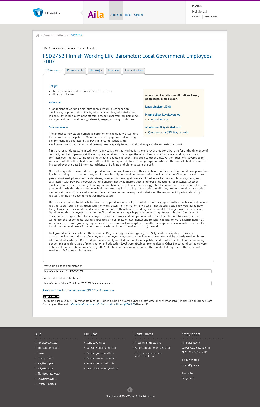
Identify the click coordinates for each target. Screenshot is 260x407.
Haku (128, 15)
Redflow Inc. (130, 389)
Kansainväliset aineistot (101, 348)
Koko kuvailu (75, 71)
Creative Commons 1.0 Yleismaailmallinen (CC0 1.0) (103, 305)
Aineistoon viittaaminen (101, 358)
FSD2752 (76, 36)
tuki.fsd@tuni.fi (190, 365)
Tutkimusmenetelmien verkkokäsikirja (149, 355)
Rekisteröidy (211, 17)
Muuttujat (96, 71)
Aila (37, 35)
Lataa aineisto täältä (158, 107)
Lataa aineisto (134, 71)
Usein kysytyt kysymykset (102, 369)
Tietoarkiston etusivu (148, 343)
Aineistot (116, 15)
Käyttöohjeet (46, 363)
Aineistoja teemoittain (100, 353)
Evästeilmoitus (47, 384)
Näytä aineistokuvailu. (70, 49)
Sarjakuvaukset (95, 343)
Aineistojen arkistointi (100, 363)
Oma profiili (45, 358)
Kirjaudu (196, 17)
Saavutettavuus (47, 379)
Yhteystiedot (191, 335)
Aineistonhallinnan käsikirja (152, 348)
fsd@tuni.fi (188, 378)
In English (197, 6)
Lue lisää (91, 335)
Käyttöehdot (45, 369)
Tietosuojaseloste (49, 374)
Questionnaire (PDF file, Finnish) (168, 132)
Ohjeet (138, 15)
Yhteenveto (54, 71)
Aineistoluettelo (54, 36)
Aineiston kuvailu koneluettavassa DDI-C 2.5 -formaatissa (78, 290)
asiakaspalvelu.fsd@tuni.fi (196, 348)
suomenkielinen (158, 120)
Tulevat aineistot (48, 348)
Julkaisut (113, 71)
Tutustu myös (143, 335)
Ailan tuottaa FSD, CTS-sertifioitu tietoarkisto (130, 396)
